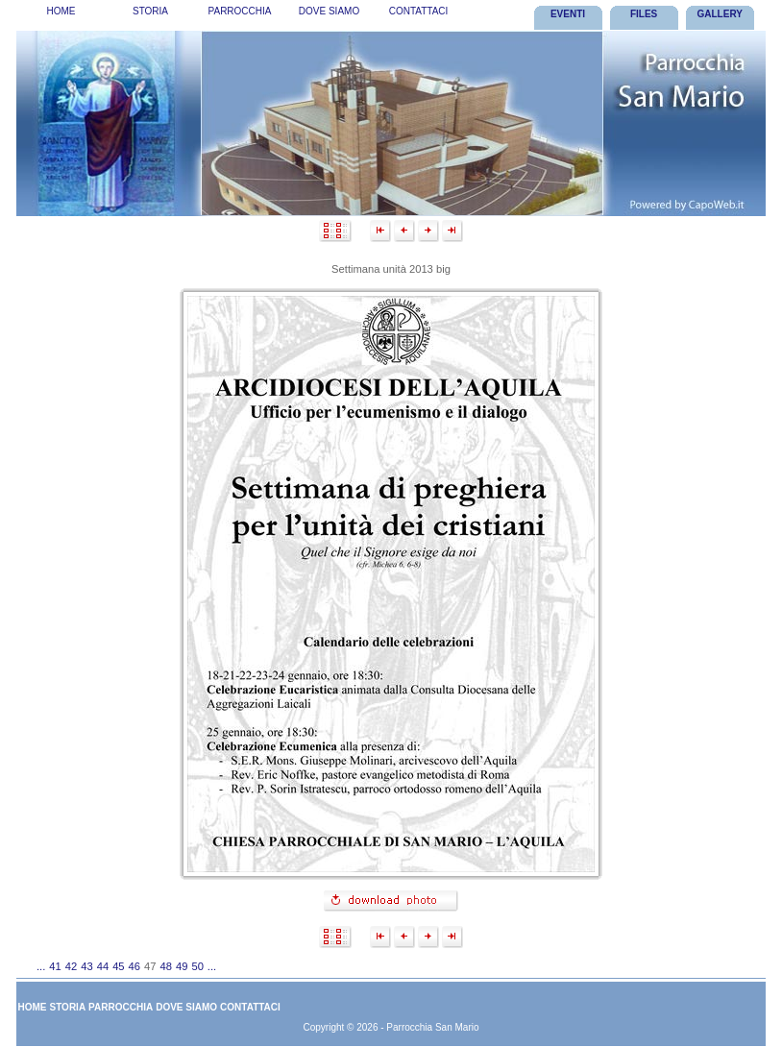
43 (86, 966)
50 (197, 966)
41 (55, 966)
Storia (150, 11)
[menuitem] (61, 14)
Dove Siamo (329, 11)
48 (166, 966)
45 (118, 966)
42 (71, 966)
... (41, 966)
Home (61, 11)
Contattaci (419, 11)
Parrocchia (240, 11)
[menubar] (239, 14)
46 (134, 966)
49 (181, 966)
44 (103, 966)
